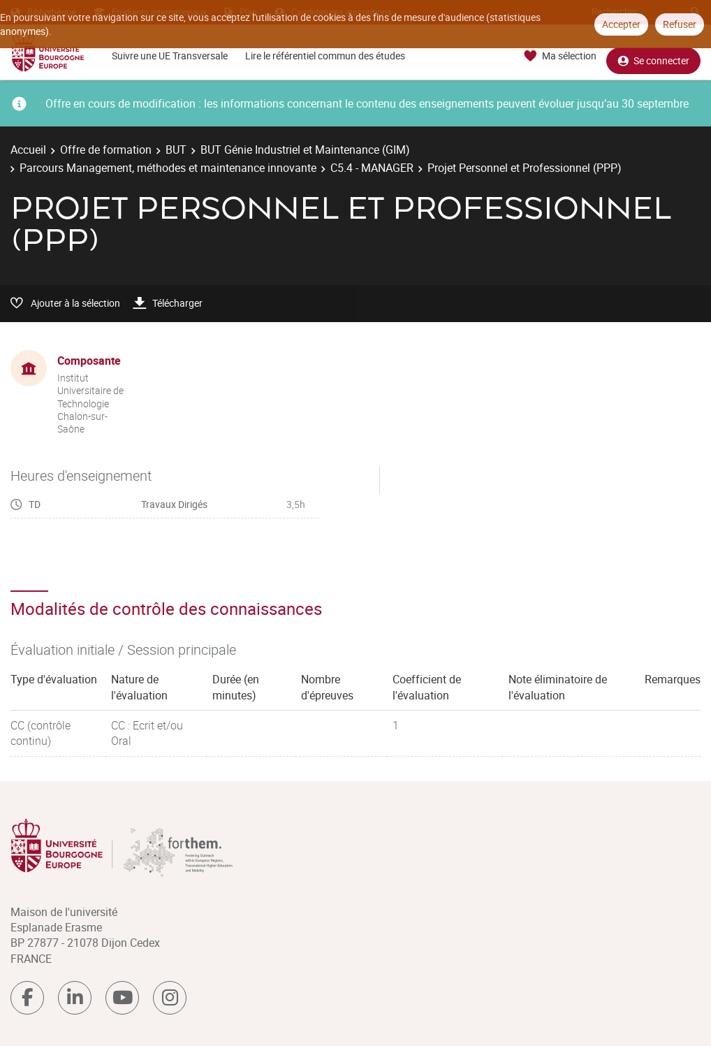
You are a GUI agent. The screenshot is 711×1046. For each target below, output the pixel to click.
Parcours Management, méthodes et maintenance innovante (168, 167)
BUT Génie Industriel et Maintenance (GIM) (305, 149)
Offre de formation (106, 149)
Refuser (679, 24)
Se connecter (653, 56)
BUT (176, 149)
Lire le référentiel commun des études (325, 55)
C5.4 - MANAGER (371, 167)
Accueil (28, 149)
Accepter (621, 24)
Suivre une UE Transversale (170, 55)
